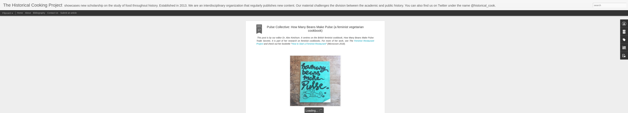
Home (20, 13)
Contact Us (53, 13)
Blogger (340, 111)
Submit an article (68, 13)
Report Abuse (349, 111)
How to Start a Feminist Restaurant (309, 21)
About (28, 13)
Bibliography (39, 13)
